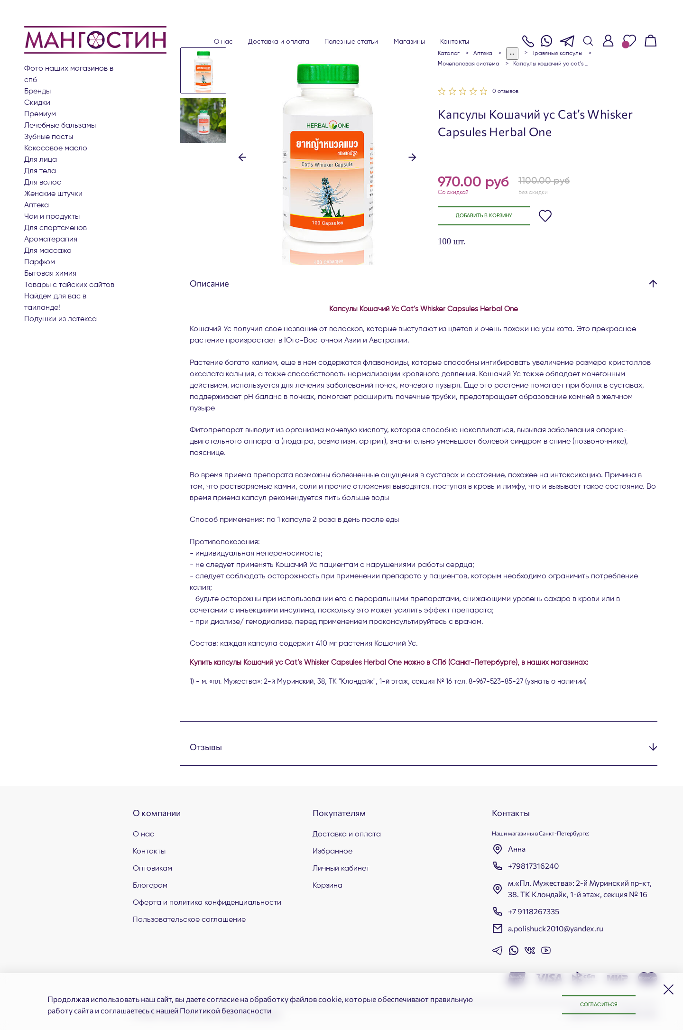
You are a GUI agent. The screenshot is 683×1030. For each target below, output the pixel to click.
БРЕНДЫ (37, 91)
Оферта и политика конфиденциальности (207, 903)
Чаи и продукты (52, 217)
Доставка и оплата (278, 41)
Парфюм (39, 262)
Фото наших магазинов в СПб (68, 74)
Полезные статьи (351, 41)
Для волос (42, 182)
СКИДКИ (37, 103)
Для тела (40, 171)
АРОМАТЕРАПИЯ (50, 239)
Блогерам (150, 886)
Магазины (409, 41)
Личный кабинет (341, 868)
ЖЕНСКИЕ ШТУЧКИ (53, 194)
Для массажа (48, 251)
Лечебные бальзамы (60, 126)
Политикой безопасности (225, 1010)
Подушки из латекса (60, 319)
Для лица (40, 160)
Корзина (327, 886)
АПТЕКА (36, 205)
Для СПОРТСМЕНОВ (55, 228)
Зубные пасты (48, 137)
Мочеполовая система (468, 64)
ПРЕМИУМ (40, 114)
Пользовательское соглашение (189, 920)
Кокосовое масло (55, 148)
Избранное (332, 851)
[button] (242, 157)
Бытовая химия (50, 274)
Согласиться (593, 1004)
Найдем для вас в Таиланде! (55, 302)
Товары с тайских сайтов (69, 285)
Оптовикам (152, 868)
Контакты (454, 41)
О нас (223, 41)
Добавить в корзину (491, 216)
